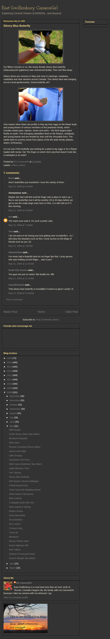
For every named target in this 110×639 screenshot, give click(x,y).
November (15, 400)
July (12, 417)
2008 (9, 392)
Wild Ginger (14, 430)
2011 (9, 379)
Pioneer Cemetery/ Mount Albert (24, 447)
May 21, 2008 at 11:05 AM (21, 264)
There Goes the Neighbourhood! (25, 490)
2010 (9, 384)
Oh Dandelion (15, 519)
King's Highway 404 (18, 545)
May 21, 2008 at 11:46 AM (21, 293)
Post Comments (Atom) (47, 319)
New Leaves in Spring (19, 507)
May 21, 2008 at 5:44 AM (20, 186)
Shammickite (15, 252)
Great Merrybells (17, 515)
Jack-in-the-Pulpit (17, 451)
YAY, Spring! (15, 472)
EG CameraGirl (24, 583)
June (12, 422)
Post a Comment (14, 299)
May (12, 426)
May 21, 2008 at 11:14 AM (21, 278)
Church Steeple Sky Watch (22, 558)
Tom (10, 231)
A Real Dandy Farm (18, 485)
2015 (9, 362)
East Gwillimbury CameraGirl (30, 8)
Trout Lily (13, 532)
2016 (9, 358)
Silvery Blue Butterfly (19, 477)
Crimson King (15, 528)
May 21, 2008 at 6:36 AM (20, 210)
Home (41, 311)
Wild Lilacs (14, 442)
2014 (9, 366)
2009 (9, 388)
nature (22, 165)
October (14, 404)
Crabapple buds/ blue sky (21, 502)
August (13, 413)
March (13, 568)
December (15, 396)
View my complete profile (16, 597)
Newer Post (10, 311)
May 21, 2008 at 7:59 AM (20, 246)
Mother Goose (16, 511)
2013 (9, 371)
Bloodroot (13, 537)
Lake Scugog (15, 455)
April (12, 563)
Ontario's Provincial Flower (22, 554)
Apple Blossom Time (19, 468)
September (15, 409)
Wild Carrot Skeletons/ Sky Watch (25, 464)
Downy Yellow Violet (19, 541)
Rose (11, 178)
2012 (9, 375)
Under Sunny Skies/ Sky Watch (24, 434)
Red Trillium (15, 549)
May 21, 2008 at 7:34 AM (20, 225)
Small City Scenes (17, 270)
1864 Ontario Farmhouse (21, 494)
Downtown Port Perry (19, 460)
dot (10, 217)
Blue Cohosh (15, 498)
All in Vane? (15, 524)
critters (14, 165)
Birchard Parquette (18, 438)
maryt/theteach (16, 285)
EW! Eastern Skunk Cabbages (24, 481)
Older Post (71, 311)
